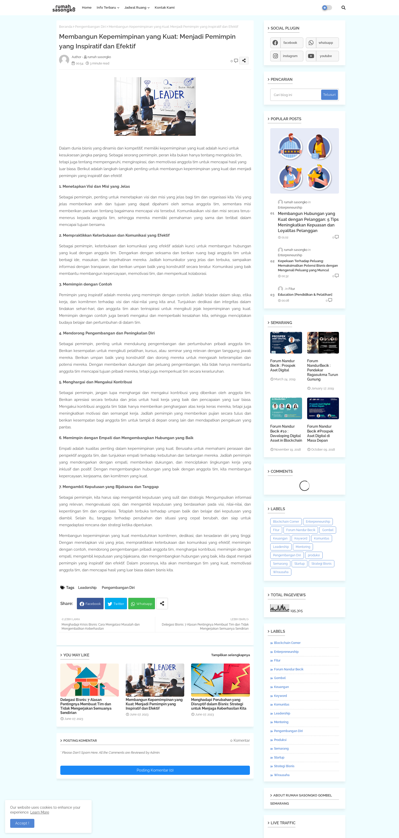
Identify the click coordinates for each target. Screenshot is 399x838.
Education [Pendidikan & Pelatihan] (305, 294)
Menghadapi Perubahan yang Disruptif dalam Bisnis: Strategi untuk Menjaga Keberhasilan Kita (218, 704)
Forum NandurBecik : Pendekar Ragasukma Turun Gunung (322, 370)
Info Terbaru (106, 7)
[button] (343, 8)
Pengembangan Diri (90, 27)
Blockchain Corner (286, 521)
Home (87, 7)
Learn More (39, 812)
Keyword (300, 538)
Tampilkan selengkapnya (230, 655)
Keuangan (280, 538)
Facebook (93, 604)
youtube (326, 56)
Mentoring (303, 547)
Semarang (280, 563)
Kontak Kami (165, 7)
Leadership (87, 588)
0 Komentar (240, 740)
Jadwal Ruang (135, 7)
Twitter (118, 604)
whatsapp (326, 43)
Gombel (327, 530)
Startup (299, 563)
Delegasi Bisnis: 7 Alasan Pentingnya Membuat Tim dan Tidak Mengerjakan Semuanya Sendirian (85, 706)
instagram (290, 56)
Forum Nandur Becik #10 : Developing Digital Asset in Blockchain (286, 433)
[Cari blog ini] (296, 95)
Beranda (65, 27)
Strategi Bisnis (321, 563)
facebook (290, 43)
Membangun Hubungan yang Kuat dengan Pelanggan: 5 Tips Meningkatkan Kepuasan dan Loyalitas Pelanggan (308, 222)
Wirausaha (281, 572)
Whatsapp (144, 604)
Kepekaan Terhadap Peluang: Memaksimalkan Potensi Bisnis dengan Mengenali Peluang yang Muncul (308, 265)
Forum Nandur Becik (300, 530)
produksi (314, 555)
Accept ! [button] (22, 823)
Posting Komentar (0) (155, 770)
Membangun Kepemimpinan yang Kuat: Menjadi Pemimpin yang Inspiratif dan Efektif (154, 704)
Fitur (276, 530)
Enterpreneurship (318, 521)
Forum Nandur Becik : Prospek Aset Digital (282, 365)
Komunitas (321, 538)
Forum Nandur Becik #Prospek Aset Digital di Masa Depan (320, 433)
